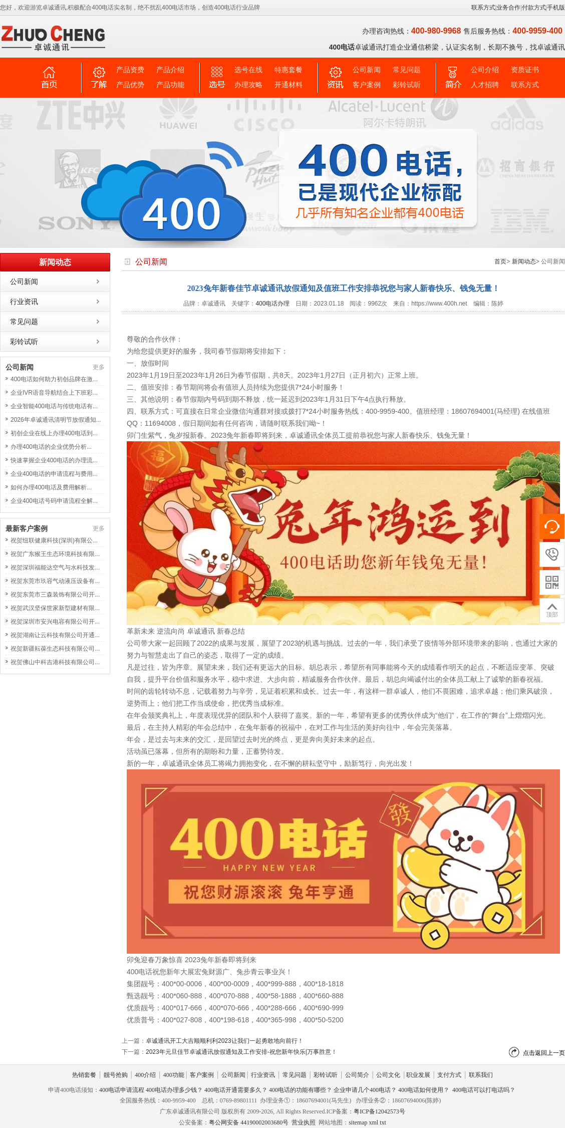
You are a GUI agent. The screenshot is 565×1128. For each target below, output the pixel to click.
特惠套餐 (288, 70)
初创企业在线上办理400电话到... (54, 433)
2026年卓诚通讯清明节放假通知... (56, 419)
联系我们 (481, 1074)
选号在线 (248, 70)
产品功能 (170, 85)
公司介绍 (485, 70)
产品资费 (130, 70)
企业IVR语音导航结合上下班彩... (54, 392)
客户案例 (367, 85)
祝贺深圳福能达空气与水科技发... (55, 567)
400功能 (173, 1074)
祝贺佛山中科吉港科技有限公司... (55, 662)
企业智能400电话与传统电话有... (54, 406)
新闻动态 (524, 261)
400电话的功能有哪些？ (300, 1089)
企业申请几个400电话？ (365, 1089)
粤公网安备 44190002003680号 (249, 1122)
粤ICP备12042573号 (379, 1111)
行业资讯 (24, 302)
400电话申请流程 (121, 1089)
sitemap (358, 1122)
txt (383, 1122)
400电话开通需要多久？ (235, 1089)
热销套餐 (84, 1074)
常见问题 (407, 70)
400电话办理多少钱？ (174, 1089)
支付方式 (449, 1074)
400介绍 (145, 1074)
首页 (500, 261)
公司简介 (357, 1074)
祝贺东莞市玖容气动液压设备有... (55, 581)
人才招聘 (485, 85)
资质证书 (525, 70)
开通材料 (288, 85)
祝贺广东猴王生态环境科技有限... (55, 553)
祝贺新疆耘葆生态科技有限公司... (55, 648)
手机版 (556, 7)
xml (373, 1122)
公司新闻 (367, 70)
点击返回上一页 (544, 1052)
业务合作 (508, 7)
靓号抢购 (116, 1074)
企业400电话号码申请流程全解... (54, 500)
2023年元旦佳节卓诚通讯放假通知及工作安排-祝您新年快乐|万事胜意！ (241, 1051)
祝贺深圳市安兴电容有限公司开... (55, 621)
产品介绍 (170, 70)
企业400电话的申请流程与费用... (54, 473)
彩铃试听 (407, 85)
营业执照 (304, 1122)
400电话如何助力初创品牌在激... (54, 379)
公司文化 (388, 1074)
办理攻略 (248, 85)
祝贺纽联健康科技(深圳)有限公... (54, 540)
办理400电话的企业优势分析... (51, 446)
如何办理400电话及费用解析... (51, 487)
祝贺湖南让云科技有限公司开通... (55, 635)
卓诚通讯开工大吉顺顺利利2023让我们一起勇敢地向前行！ (225, 1040)
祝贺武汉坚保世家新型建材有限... (55, 608)
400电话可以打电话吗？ (483, 1089)
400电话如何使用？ (423, 1089)
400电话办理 (272, 303)
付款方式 (534, 7)
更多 (99, 367)
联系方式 (483, 7)
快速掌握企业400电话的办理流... (54, 460)
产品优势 (130, 85)
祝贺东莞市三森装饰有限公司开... (55, 594)
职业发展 (418, 1074)
